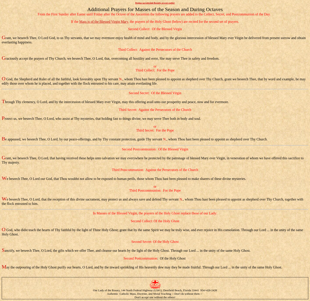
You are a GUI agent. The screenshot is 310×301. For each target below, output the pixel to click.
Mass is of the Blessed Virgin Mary (103, 21)
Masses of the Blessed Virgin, (117, 213)
